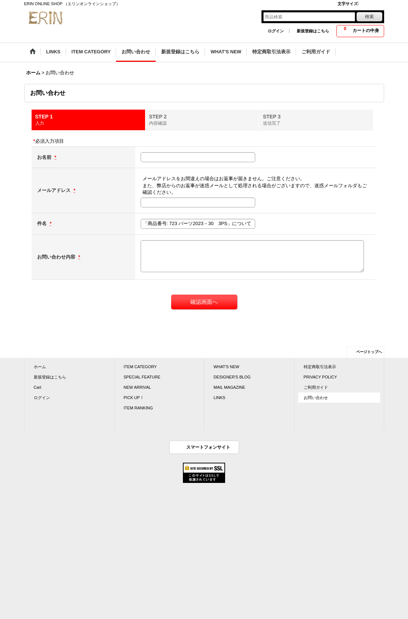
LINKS (219, 397)
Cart (37, 387)
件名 (42, 223)
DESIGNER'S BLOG (232, 377)
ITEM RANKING (138, 408)
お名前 (45, 157)
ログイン (276, 31)
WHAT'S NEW (226, 366)
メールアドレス (54, 190)
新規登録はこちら (313, 31)
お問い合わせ (316, 397)
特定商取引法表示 (320, 366)
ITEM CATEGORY (140, 366)
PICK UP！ (134, 397)
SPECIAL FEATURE (142, 377)
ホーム (40, 366)
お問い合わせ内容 (57, 257)
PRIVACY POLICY (320, 377)
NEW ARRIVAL (137, 387)
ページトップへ (369, 352)
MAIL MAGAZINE (229, 387)
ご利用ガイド (316, 387)
